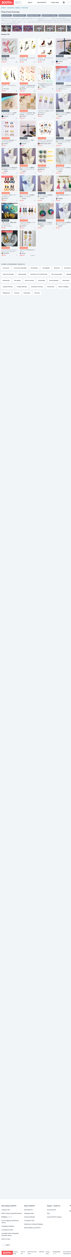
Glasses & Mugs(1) (63, 286)
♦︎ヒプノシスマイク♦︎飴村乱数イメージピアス (45, 195)
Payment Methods (29, 1217)
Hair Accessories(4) (56, 274)
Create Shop (55, 2)
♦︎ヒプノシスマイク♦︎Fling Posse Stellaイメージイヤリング (9, 168)
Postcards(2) (41, 280)
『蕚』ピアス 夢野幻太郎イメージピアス (9, 223)
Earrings (17, 7)
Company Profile (15, 1252)
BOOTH (3, 7)
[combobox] (18, 2)
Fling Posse (25, 7)
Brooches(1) (66, 280)
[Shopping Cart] (63, 2)
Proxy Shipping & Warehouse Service (10, 1221)
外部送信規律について (57, 1252)
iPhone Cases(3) (29, 280)
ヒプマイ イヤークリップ (45, 58)
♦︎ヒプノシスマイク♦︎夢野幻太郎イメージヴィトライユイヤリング (27, 168)
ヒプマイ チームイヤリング (9, 86)
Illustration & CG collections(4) (38, 274)
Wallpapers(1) (6, 293)
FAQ (48, 1213)
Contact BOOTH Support (54, 1217)
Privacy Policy (47, 1252)
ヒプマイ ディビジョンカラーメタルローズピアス (45, 141)
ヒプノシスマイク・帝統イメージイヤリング (27, 141)
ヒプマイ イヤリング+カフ (27, 58)
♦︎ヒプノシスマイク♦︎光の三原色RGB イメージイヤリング (45, 223)
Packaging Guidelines (8, 1226)
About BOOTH (41, 2)
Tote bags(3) (17, 280)
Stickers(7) (57, 268)
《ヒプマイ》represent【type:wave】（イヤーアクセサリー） (27, 113)
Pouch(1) (16, 293)
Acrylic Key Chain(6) (8, 274)
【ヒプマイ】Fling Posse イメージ (27, 250)
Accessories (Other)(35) (20, 268)
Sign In (30, 2)
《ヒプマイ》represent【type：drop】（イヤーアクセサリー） (27, 86)
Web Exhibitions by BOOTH (32, 1227)
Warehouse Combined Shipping (33, 1224)
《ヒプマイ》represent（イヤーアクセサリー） (9, 141)
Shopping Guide (29, 1213)
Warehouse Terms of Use (32, 1252)
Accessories (10, 7)
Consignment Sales (7, 1230)
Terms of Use (23, 1252)
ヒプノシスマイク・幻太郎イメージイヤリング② (9, 113)
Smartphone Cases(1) (37, 286)
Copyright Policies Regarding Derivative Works (10, 1234)
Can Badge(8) (45, 268)
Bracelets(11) (34, 268)
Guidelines (41, 1251)
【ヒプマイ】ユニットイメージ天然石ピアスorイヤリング (46, 84)
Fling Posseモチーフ (43, 167)
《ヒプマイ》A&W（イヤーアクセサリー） (9, 195)
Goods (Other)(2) (53, 280)
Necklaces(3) (6, 280)
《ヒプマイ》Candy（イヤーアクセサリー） (46, 111)
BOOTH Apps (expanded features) (12, 1213)
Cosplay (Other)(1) (22, 286)
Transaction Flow (29, 1220)
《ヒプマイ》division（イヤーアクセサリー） (27, 223)
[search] (19, 2)
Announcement (51, 1210)
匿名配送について (7, 1217)
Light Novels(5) (22, 274)
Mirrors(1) (37, 293)
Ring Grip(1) (27, 293)
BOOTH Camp (6, 1239)
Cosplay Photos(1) (8, 286)
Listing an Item (6, 1210)
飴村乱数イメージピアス (8, 58)
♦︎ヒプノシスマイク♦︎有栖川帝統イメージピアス (27, 195)
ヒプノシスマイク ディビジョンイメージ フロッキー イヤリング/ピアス (9, 250)
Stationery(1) (50, 286)
